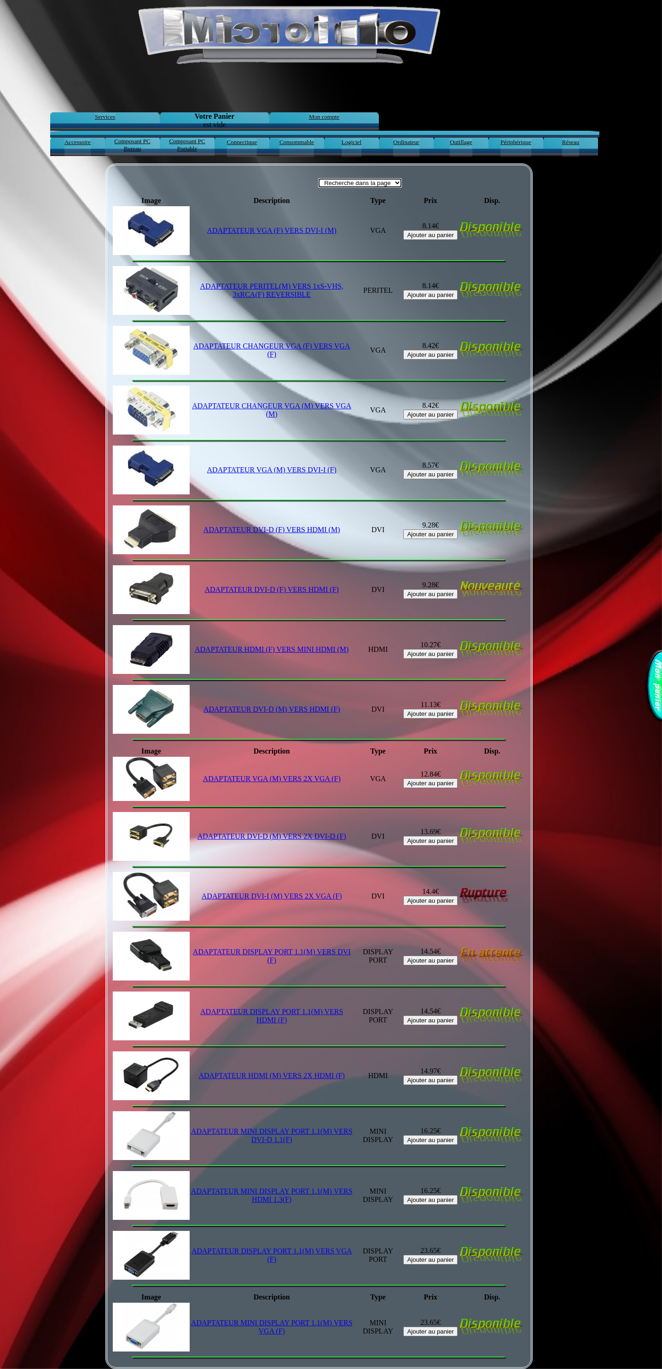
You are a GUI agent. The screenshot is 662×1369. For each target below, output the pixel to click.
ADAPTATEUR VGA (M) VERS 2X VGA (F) (272, 779)
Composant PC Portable (187, 145)
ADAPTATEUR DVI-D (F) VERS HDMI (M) (271, 530)
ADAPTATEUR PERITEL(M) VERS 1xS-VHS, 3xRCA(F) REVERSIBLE (271, 290)
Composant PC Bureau (132, 145)
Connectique (242, 142)
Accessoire (77, 142)
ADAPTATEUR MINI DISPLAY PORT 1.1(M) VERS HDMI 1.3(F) (272, 1195)
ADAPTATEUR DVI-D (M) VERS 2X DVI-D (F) (271, 836)
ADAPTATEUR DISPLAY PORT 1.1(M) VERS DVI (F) (272, 956)
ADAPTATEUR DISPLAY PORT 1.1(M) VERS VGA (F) (272, 1255)
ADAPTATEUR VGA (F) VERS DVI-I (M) (272, 230)
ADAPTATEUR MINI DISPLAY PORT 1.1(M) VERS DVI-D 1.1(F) (272, 1135)
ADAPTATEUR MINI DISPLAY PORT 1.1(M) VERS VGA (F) (272, 1327)
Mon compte (324, 116)
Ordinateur (406, 142)
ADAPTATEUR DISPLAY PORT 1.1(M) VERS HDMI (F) (271, 1016)
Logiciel (351, 142)
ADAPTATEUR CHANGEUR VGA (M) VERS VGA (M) (271, 410)
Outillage (461, 142)
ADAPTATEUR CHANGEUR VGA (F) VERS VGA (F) (271, 350)
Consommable (296, 142)
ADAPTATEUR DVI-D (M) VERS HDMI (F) (271, 709)
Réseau (571, 142)
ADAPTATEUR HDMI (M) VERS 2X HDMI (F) (271, 1075)
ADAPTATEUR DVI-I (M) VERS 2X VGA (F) (272, 896)
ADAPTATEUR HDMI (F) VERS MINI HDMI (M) (271, 649)
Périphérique (515, 142)
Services (105, 116)
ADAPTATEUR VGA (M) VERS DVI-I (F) (272, 470)
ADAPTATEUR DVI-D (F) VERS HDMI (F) (272, 589)
